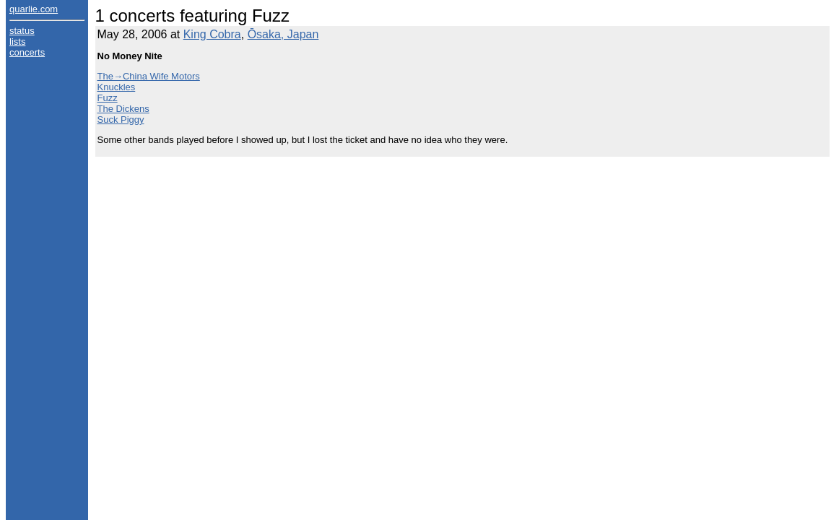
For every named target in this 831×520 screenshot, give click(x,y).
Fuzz (107, 97)
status (22, 30)
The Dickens (123, 108)
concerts (27, 52)
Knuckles (116, 87)
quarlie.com (33, 9)
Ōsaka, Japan (283, 34)
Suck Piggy (120, 119)
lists (17, 41)
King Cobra (212, 34)
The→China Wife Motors (148, 76)
